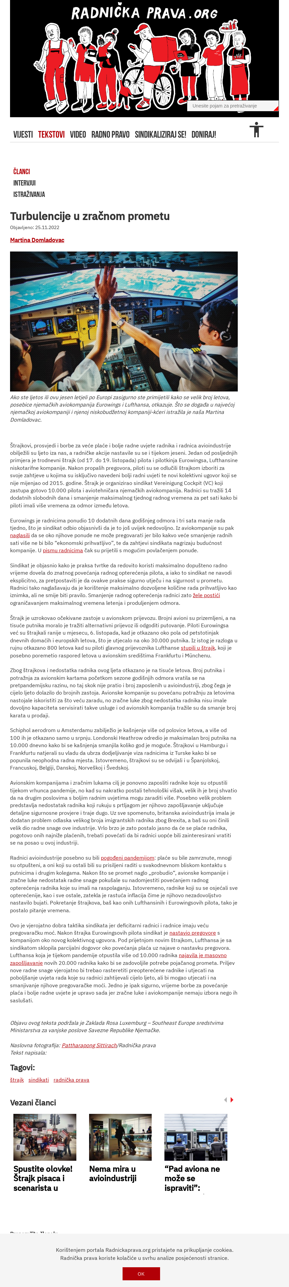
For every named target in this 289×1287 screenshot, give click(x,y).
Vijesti (23, 134)
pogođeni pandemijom (127, 857)
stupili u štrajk (198, 647)
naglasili (20, 535)
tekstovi (51, 134)
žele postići (206, 595)
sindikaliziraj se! (160, 134)
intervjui (24, 183)
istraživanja (29, 194)
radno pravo (110, 134)
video (78, 134)
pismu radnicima (63, 550)
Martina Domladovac (37, 240)
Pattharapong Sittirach (89, 1045)
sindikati (38, 1079)
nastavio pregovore (192, 932)
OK (141, 1274)
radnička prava (71, 1079)
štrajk (17, 1079)
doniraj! (204, 134)
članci (21, 171)
